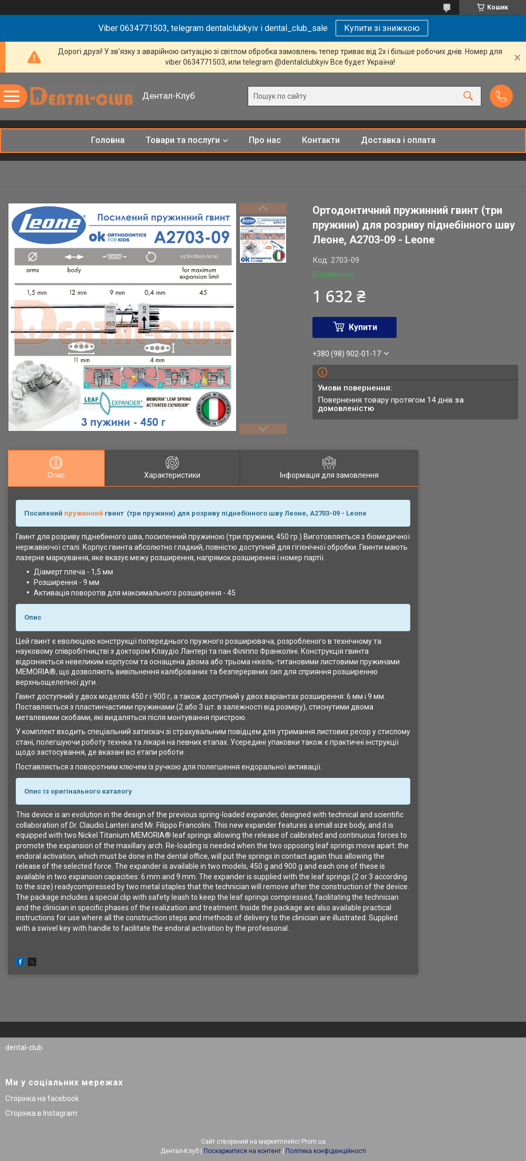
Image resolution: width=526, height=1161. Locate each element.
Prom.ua (313, 1141)
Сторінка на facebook (42, 1098)
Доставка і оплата (398, 140)
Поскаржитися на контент (242, 1151)
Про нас (265, 140)
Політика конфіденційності (326, 1151)
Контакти (321, 140)
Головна (108, 140)
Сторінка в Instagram (41, 1113)
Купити (363, 327)
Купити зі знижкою (382, 28)
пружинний (83, 513)
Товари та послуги (183, 140)
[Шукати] (468, 96)
